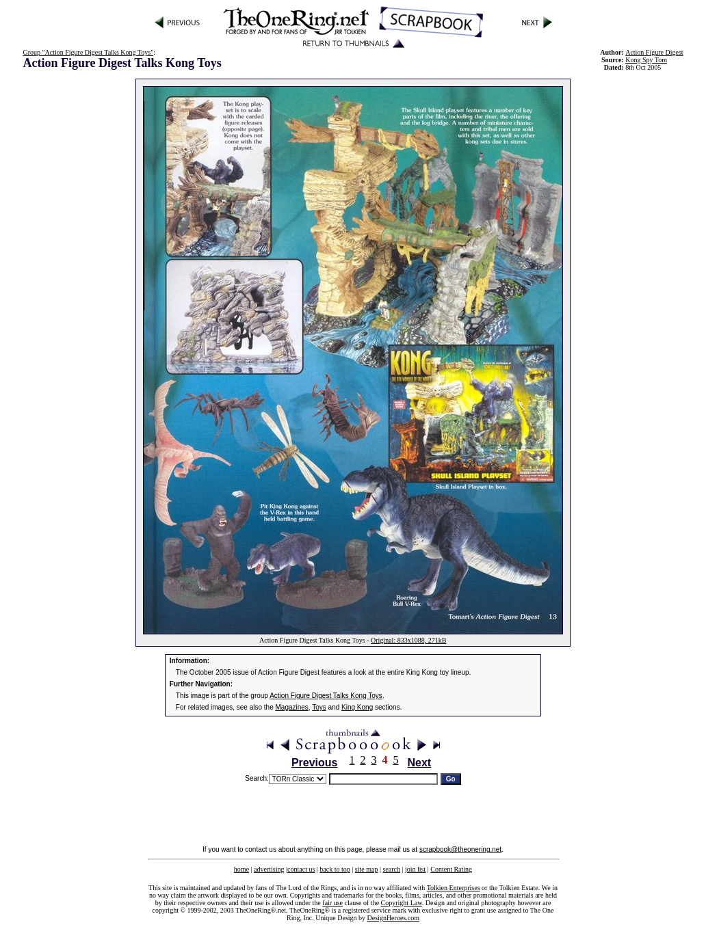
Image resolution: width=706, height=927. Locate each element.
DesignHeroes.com (393, 918)
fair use (332, 902)
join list (415, 869)
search (391, 869)
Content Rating (451, 869)
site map (366, 869)
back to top (334, 869)
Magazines (292, 707)
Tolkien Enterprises (453, 887)
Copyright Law (401, 902)
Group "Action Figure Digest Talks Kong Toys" (88, 52)
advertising (269, 869)
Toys (319, 707)
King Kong (357, 707)
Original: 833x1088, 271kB (408, 640)
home (241, 869)
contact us (301, 869)
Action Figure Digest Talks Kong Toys (326, 695)
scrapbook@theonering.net (460, 849)
